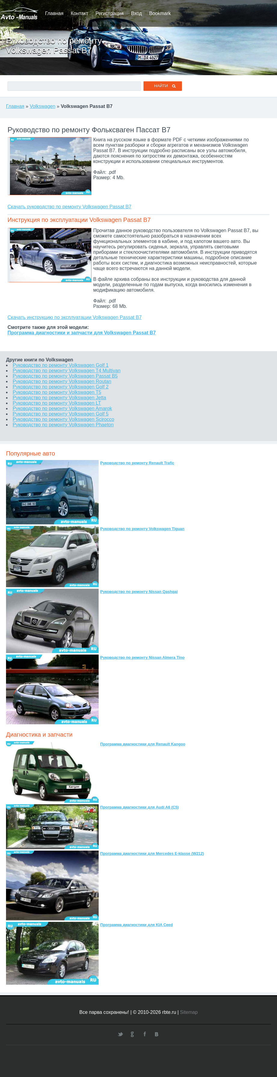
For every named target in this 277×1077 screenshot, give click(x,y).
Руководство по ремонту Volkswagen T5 (57, 392)
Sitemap (189, 1012)
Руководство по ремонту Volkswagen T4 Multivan (67, 370)
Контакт (79, 13)
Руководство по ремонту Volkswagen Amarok (62, 408)
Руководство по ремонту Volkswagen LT (57, 403)
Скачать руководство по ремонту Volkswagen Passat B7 (69, 206)
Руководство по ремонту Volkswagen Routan (62, 381)
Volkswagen (42, 106)
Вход (136, 13)
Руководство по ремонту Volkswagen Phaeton (63, 424)
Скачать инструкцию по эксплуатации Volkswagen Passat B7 (75, 317)
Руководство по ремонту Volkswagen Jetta (59, 397)
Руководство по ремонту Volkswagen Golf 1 (61, 365)
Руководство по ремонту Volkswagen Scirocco (63, 419)
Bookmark (160, 13)
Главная (54, 13)
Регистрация (109, 13)
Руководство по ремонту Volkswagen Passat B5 (65, 376)
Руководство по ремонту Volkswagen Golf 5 (61, 413)
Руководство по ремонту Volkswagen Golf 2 (61, 386)
